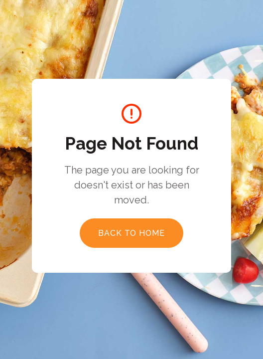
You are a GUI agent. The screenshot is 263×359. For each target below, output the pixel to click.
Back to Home (131, 233)
